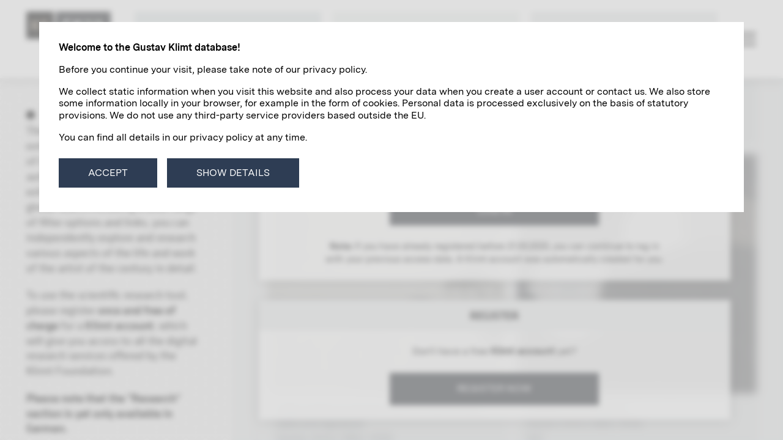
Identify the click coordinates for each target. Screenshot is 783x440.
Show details (233, 172)
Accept (108, 172)
